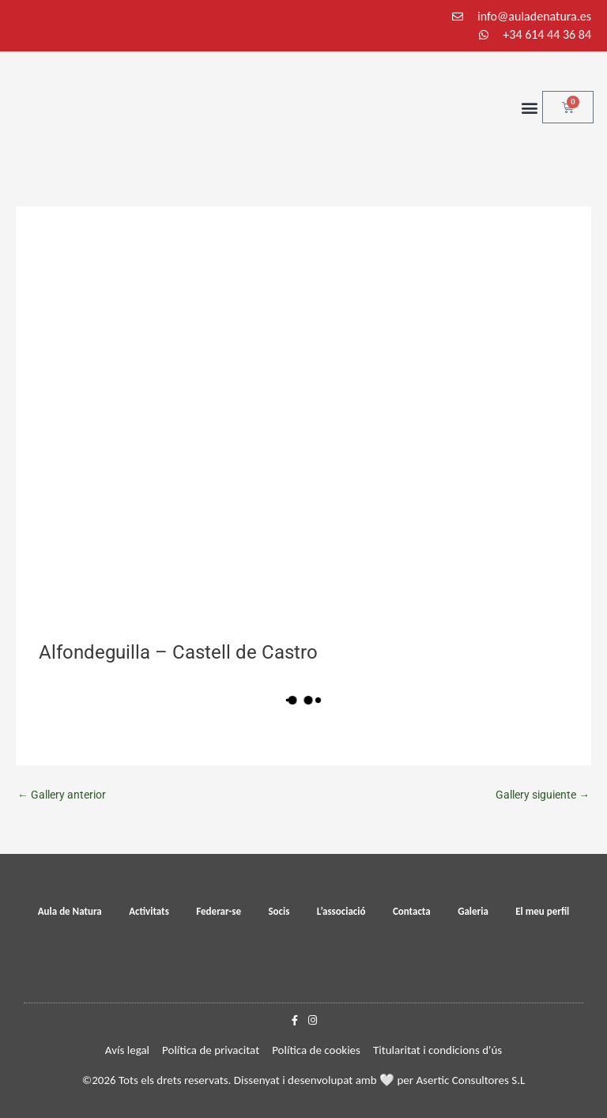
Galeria (473, 911)
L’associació (341, 911)
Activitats (149, 911)
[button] (529, 107)
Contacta (412, 911)
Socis (278, 911)
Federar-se (218, 911)
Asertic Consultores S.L (470, 1080)
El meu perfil (542, 911)
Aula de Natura (70, 911)
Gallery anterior (61, 794)
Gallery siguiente (543, 794)
